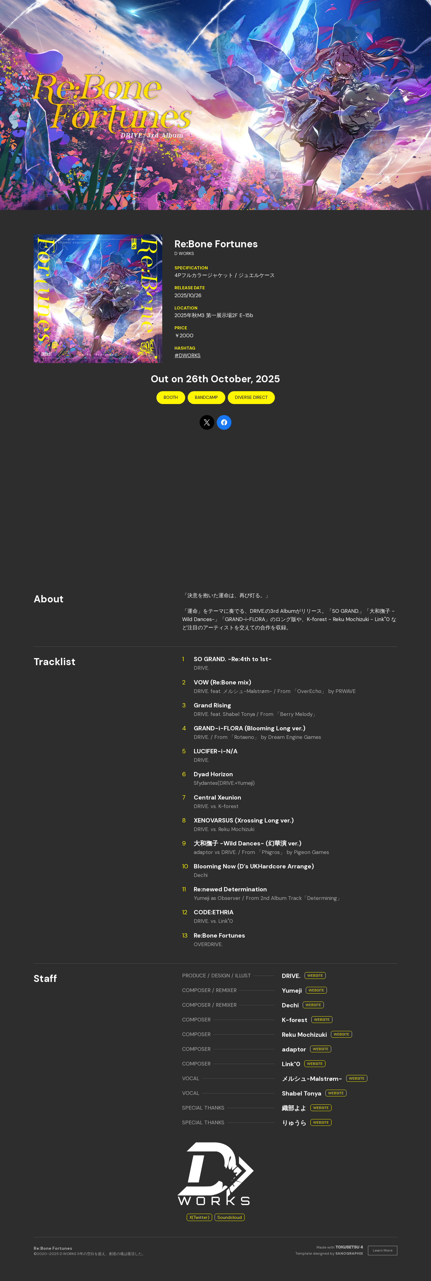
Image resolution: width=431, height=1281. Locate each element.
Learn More (382, 1250)
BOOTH (171, 397)
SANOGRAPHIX (349, 1253)
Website (315, 975)
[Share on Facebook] (224, 422)
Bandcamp (206, 397)
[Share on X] (207, 422)
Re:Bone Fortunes (53, 1248)
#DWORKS (187, 355)
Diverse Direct (251, 397)
